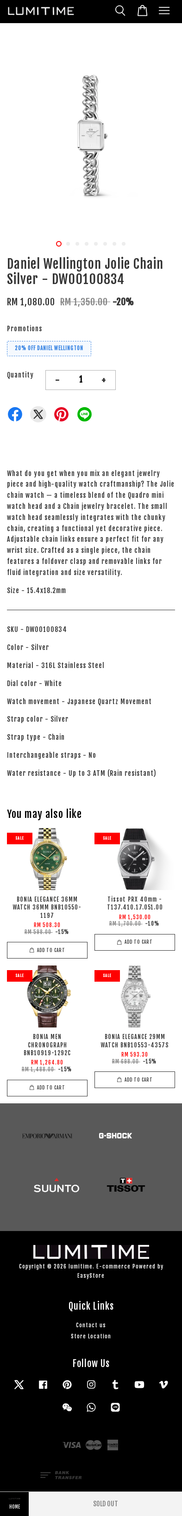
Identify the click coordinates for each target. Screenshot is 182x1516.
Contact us (91, 1325)
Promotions (24, 329)
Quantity (20, 375)
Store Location (91, 1336)
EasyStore (91, 1275)
